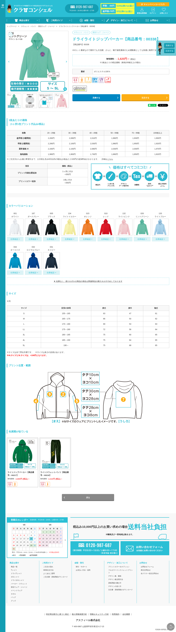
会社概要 (126, 615)
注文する (145, 98)
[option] (37, 61)
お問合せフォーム (147, 568)
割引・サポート (81, 568)
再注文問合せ (146, 571)
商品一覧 (14, 568)
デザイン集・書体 (114, 577)
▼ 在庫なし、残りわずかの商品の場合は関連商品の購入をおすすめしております (88, 281)
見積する (96, 98)
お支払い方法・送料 (83, 571)
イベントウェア (16, 591)
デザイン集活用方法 (115, 580)
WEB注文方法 (48, 571)
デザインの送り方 (114, 587)
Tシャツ (14, 571)
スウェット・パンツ (28, 26)
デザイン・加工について (122, 20)
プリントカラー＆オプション (118, 568)
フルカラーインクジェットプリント (120, 572)
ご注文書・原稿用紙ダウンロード (55, 578)
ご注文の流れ (48, 568)
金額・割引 (89, 20)
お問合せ (154, 20)
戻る (88, 498)
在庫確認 (14, 239)
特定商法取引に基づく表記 (57, 615)
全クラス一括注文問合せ (150, 574)
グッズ (13, 602)
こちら (110, 159)
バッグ (13, 598)
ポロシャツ (15, 578)
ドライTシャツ (16, 574)
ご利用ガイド (57, 20)
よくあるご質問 (49, 574)
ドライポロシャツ (17, 581)
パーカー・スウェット (19, 585)
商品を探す (24, 20)
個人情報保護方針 (79, 615)
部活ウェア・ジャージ (46, 26)
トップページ (12, 26)
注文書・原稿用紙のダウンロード (120, 591)
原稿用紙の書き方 (114, 584)
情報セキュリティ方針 (99, 615)
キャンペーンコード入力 (154, 4)
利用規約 (115, 615)
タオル (13, 595)
